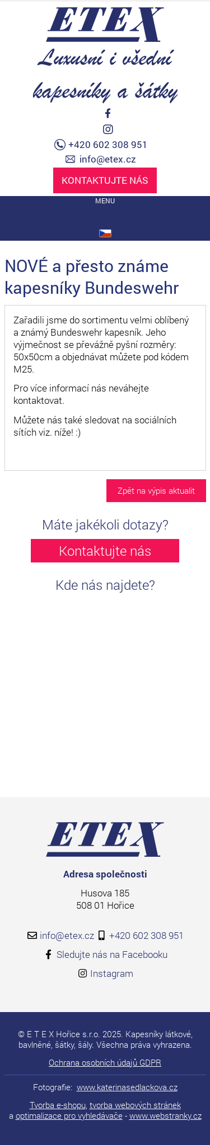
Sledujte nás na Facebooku (112, 954)
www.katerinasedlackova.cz (127, 1086)
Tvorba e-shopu (58, 1104)
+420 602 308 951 (108, 145)
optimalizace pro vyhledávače (69, 1115)
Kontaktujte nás (105, 180)
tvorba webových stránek (135, 1104)
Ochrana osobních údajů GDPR (105, 1062)
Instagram (111, 973)
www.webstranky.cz (165, 1115)
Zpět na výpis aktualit (156, 490)
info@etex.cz (108, 159)
